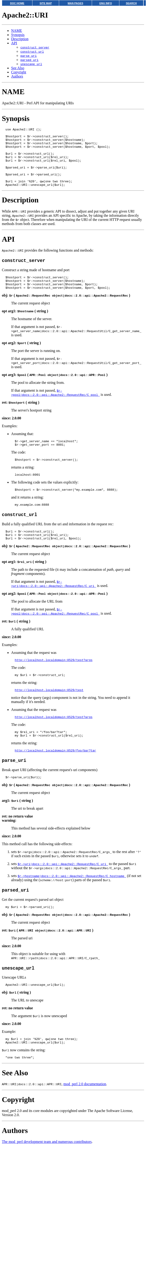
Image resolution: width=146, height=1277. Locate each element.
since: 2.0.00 (11, 433)
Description (20, 39)
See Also (17, 68)
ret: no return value (17, 842)
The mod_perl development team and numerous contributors (47, 1171)
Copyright (18, 72)
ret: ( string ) (20, 417)
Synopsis (18, 35)
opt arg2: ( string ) (21, 357)
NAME (16, 31)
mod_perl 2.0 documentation (84, 1114)
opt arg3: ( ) (55, 389)
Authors (17, 76)
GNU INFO (105, 3)
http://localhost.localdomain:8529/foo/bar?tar (55, 776)
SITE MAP (46, 3)
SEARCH (131, 3)
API (14, 43)
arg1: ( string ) (17, 827)
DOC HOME (17, 3)
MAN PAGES (75, 3)
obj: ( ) (66, 310)
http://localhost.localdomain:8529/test (49, 713)
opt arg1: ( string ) (25, 326)
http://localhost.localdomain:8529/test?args (53, 681)
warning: (9, 847)
